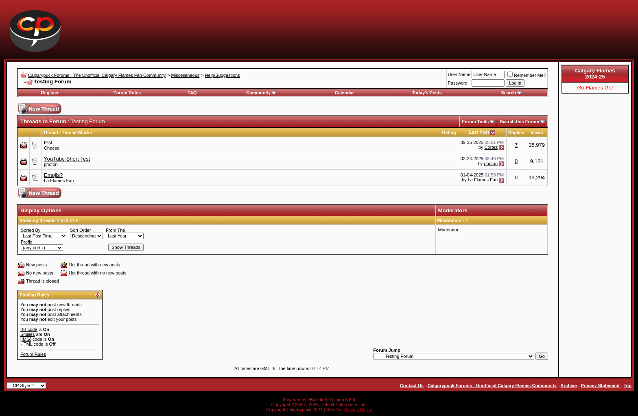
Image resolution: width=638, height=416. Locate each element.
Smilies (27, 334)
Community (261, 92)
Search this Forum (519, 121)
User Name (459, 74)
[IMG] (25, 339)
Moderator (448, 229)
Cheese (51, 148)
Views (537, 132)
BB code (28, 329)
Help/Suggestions (222, 75)
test (48, 142)
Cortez (491, 147)
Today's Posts (426, 92)
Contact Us (412, 385)
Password (458, 83)
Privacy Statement (600, 385)
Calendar (344, 92)
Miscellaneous (185, 75)
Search (511, 92)
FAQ (192, 92)
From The (115, 230)
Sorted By (30, 230)
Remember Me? (526, 75)
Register (50, 92)
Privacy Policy (358, 409)
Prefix (26, 242)
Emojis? (53, 175)
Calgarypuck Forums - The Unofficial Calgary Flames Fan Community (97, 75)
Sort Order (80, 230)
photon (51, 164)
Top (627, 385)
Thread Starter (77, 132)
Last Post (479, 132)
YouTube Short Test (67, 159)
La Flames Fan (59, 180)
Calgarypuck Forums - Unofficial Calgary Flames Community (492, 385)
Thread (50, 132)
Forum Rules (127, 92)
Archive (568, 385)
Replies (516, 132)
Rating (449, 132)
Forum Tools (475, 121)
